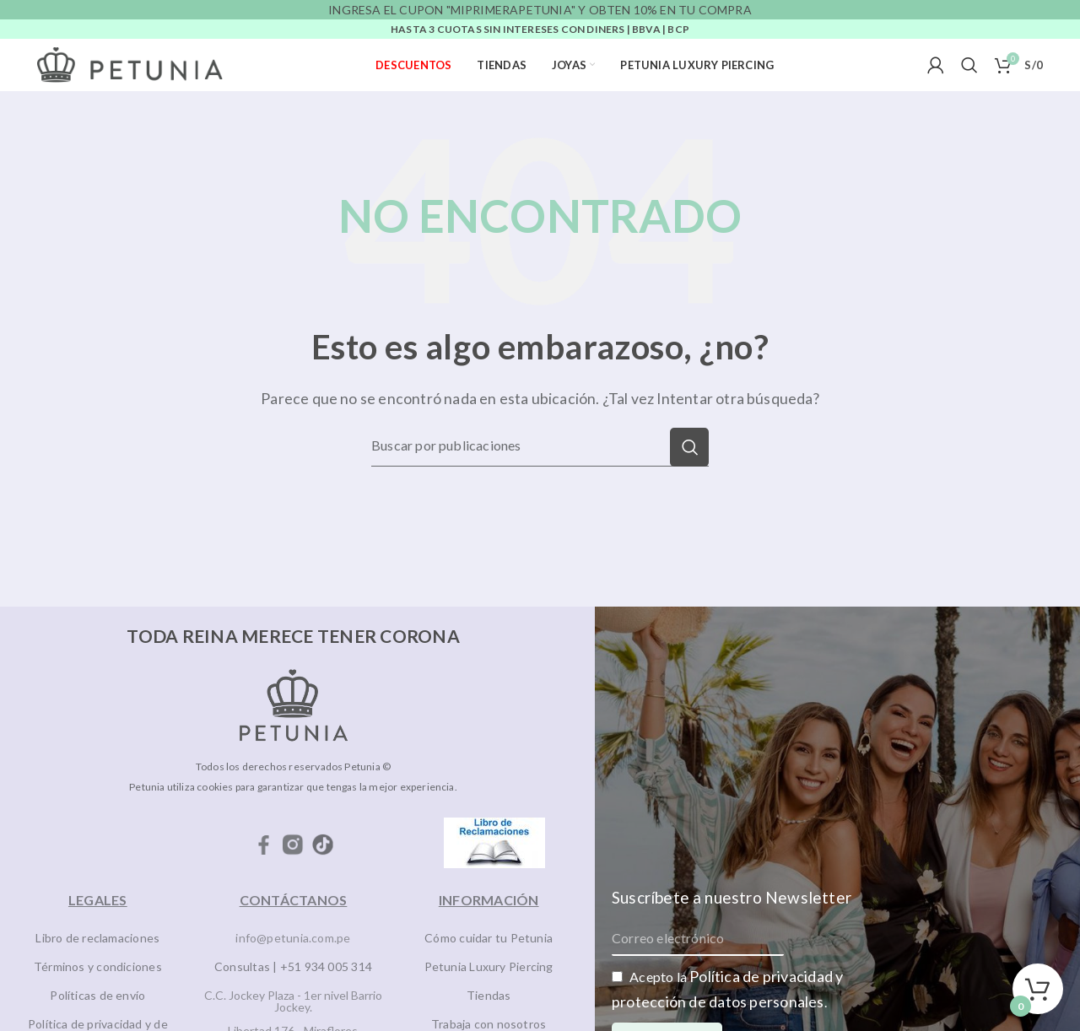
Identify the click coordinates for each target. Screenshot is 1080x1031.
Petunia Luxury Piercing (489, 966)
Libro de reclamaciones (97, 938)
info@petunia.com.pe (292, 938)
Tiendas (489, 995)
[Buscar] (969, 65)
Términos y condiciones (98, 966)
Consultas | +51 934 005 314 (293, 966)
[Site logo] (130, 63)
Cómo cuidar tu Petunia (488, 938)
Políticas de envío (97, 995)
